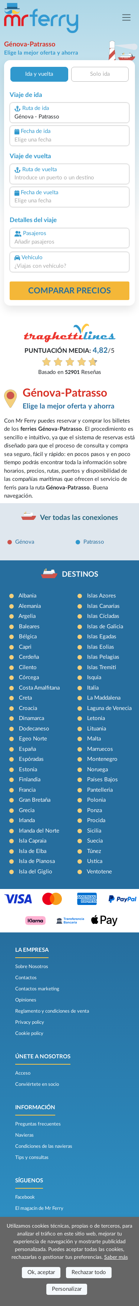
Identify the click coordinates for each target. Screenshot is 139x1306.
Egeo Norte (33, 739)
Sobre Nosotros (31, 966)
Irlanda (27, 820)
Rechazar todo (89, 1272)
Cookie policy (29, 1033)
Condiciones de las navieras (43, 1146)
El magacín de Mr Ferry (39, 1208)
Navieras (24, 1135)
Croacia (28, 708)
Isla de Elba (32, 851)
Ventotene (99, 872)
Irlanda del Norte (39, 831)
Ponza (94, 810)
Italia (93, 688)
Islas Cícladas (103, 616)
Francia (27, 790)
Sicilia (94, 831)
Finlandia (29, 779)
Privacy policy (29, 1022)
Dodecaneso (34, 729)
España (27, 749)
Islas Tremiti (101, 667)
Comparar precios (69, 291)
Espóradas (31, 759)
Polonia (96, 800)
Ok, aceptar (41, 1272)
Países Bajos (102, 779)
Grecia (26, 810)
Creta (25, 698)
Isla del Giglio (35, 872)
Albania (27, 596)
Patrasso (93, 542)
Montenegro (102, 759)
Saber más (116, 1257)
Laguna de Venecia (109, 708)
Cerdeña (29, 657)
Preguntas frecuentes (38, 1124)
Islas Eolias (100, 647)
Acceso (22, 1073)
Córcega (29, 677)
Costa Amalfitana (39, 688)
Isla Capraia (32, 841)
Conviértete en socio (37, 1084)
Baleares (29, 626)
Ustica (94, 861)
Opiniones (25, 1000)
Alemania (30, 606)
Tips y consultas (32, 1157)
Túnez (94, 851)
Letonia (96, 718)
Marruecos (100, 749)
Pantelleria (100, 790)
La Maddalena (103, 698)
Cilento (28, 667)
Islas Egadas (101, 636)
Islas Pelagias (103, 657)
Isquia (94, 677)
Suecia (95, 841)
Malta (94, 739)
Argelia (27, 616)
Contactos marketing (37, 988)
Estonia (28, 769)
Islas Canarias (103, 606)
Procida (96, 820)
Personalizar (67, 1289)
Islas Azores (101, 596)
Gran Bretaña (34, 800)
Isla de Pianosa (37, 861)
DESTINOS (80, 574)
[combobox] (69, 117)
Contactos (26, 977)
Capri (25, 647)
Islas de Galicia (105, 626)
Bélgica (28, 636)
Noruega (97, 769)
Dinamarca (31, 718)
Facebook (25, 1197)
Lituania (96, 729)
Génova (24, 542)
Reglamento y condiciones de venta (52, 1011)
